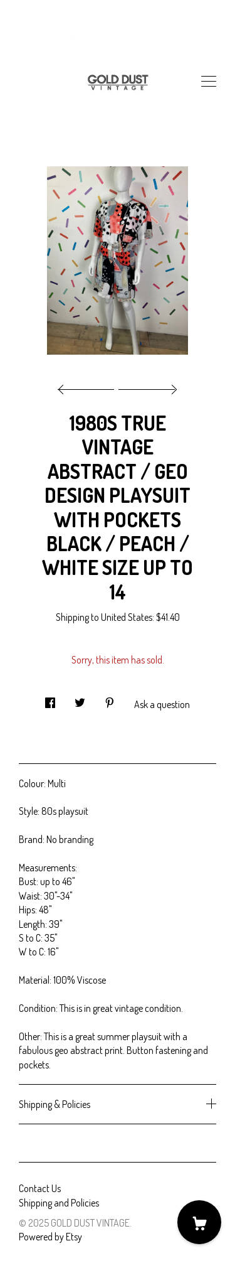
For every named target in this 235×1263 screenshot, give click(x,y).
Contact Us (40, 1188)
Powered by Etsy (50, 1236)
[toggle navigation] (208, 81)
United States (126, 617)
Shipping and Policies (59, 1202)
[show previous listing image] (89, 386)
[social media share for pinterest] (110, 699)
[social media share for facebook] (50, 699)
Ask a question (162, 704)
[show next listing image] (146, 386)
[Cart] (199, 1222)
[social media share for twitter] (80, 699)
